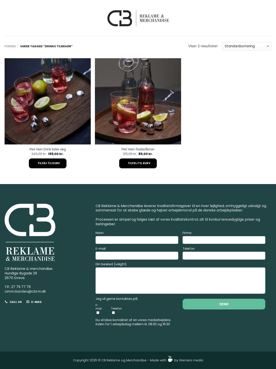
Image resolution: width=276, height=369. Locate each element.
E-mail (137, 254)
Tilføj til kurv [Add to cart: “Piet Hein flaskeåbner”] (139, 163)
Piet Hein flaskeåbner (138, 149)
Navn (137, 238)
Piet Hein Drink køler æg (48, 149)
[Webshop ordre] (246, 46)
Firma (224, 238)
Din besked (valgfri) (180, 278)
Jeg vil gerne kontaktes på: (117, 299)
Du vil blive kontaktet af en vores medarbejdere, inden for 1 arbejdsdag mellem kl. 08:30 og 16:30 (133, 322)
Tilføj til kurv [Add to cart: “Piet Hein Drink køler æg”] (49, 163)
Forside (10, 46)
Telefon (224, 254)
